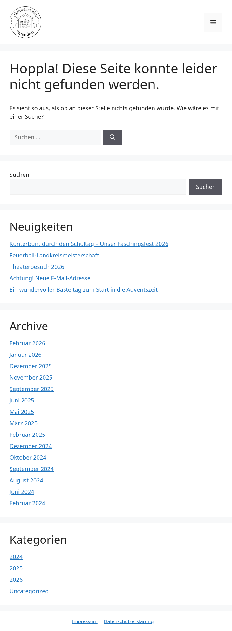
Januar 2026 (26, 354)
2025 (16, 568)
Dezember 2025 (31, 366)
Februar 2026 (27, 343)
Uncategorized (29, 591)
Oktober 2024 (28, 457)
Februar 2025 (27, 434)
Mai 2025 (22, 411)
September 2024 (32, 469)
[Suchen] (112, 137)
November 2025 (31, 377)
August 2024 (26, 480)
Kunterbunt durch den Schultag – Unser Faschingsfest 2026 (89, 244)
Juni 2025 (22, 400)
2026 (16, 579)
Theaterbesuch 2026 (37, 266)
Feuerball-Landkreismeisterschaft (54, 255)
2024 (16, 557)
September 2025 (32, 389)
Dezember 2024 (31, 446)
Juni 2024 (22, 491)
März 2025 (24, 423)
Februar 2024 (27, 503)
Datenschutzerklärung (129, 621)
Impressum (84, 621)
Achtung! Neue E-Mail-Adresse (50, 278)
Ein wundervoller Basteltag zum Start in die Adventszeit (84, 289)
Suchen (19, 174)
